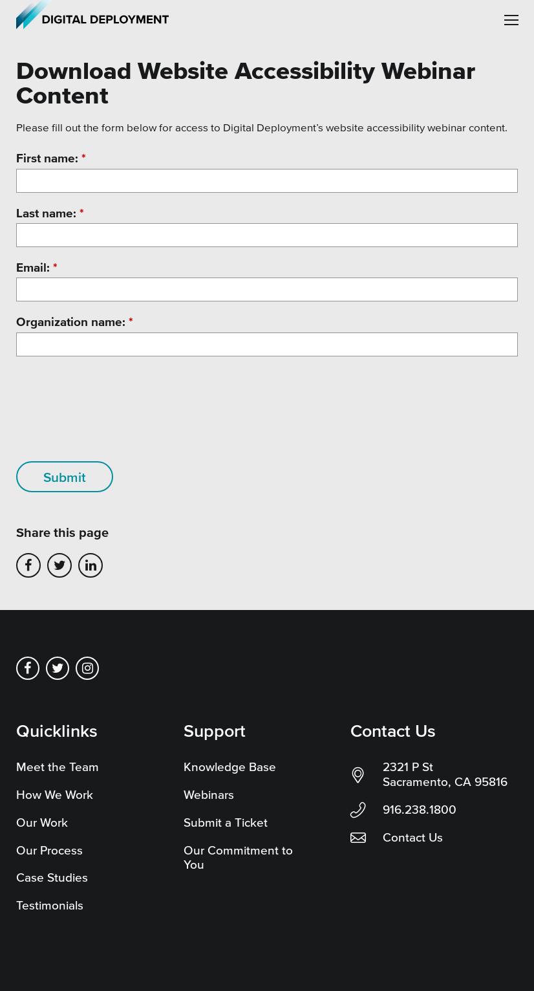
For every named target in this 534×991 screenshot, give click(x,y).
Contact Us (413, 837)
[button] (511, 20)
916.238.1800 (419, 809)
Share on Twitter (59, 565)
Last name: (50, 213)
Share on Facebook (28, 565)
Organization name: (74, 322)
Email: (37, 267)
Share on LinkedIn (90, 565)
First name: (51, 158)
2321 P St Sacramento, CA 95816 (445, 774)
